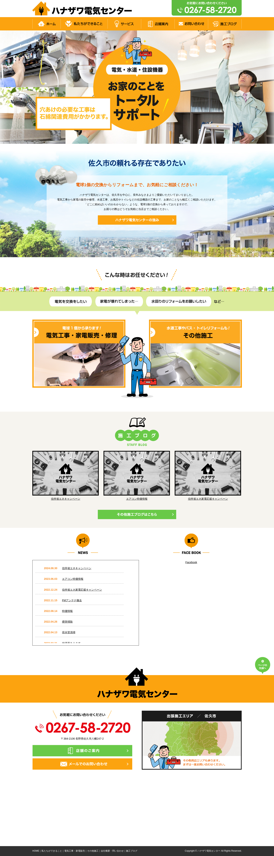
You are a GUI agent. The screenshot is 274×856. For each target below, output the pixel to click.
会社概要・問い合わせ (112, 851)
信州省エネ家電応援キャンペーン (208, 498)
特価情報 (67, 611)
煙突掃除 (67, 621)
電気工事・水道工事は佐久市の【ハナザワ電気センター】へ (83, 8)
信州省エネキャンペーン (65, 498)
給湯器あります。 (72, 643)
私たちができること (51, 851)
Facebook (191, 562)
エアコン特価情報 (136, 498)
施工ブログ (131, 851)
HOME (35, 851)
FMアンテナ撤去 (72, 600)
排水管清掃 (68, 632)
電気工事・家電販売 (74, 851)
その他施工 (93, 851)
